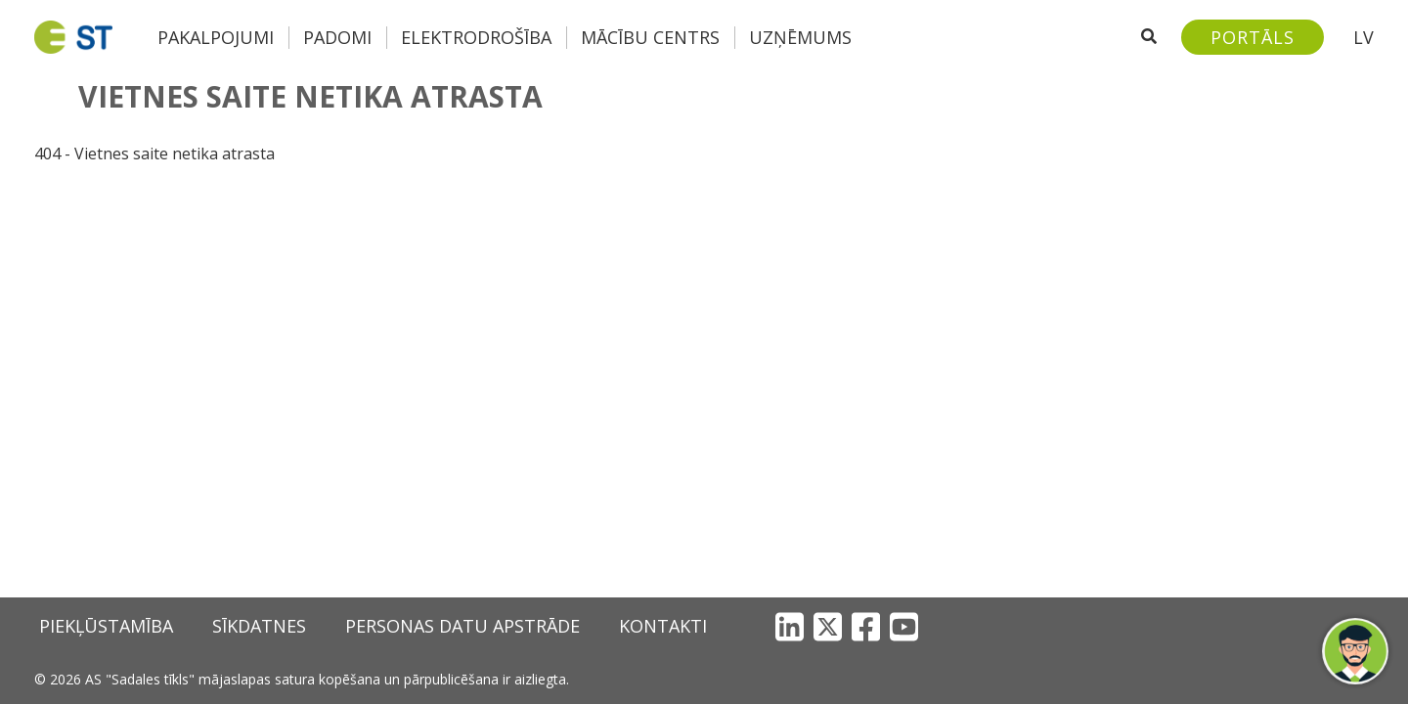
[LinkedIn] (789, 626)
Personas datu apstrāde (462, 626)
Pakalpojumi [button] (215, 37)
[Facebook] (866, 626)
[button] (1355, 651)
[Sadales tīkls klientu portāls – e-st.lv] (1252, 37)
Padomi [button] (337, 37)
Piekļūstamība (106, 626)
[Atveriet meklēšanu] (1149, 37)
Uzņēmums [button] (800, 37)
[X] (828, 626)
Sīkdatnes (259, 626)
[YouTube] (904, 626)
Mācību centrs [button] (650, 37)
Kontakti (663, 626)
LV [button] (1363, 37)
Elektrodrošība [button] (476, 37)
